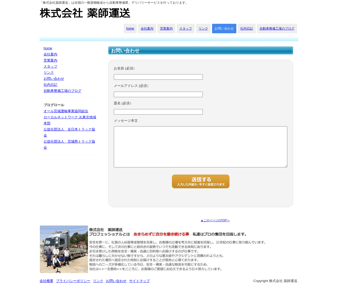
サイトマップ (139, 289)
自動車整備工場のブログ (277, 28)
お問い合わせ (224, 28)
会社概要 (46, 289)
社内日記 (246, 28)
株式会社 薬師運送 (86, 13)
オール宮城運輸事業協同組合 (66, 111)
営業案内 (166, 28)
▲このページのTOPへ (215, 228)
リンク (203, 28)
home (130, 28)
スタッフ (185, 28)
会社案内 (147, 28)
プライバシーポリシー (73, 289)
